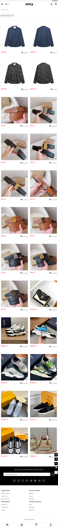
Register (31, 493)
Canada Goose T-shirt (7, 15)
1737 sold (53, 126)
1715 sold (24, 310)
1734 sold (53, 346)
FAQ (30, 504)
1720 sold (53, 420)
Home (3, 10)
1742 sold (53, 383)
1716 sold (53, 236)
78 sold (24, 52)
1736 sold (53, 163)
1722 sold (24, 273)
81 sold (54, 89)
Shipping (31, 507)
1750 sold (24, 420)
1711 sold (24, 199)
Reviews (31, 499)
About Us (4, 504)
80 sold (24, 89)
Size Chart (4, 496)
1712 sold (24, 126)
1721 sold (24, 236)
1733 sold (24, 383)
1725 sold (53, 199)
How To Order (5, 499)
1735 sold (24, 457)
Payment (31, 510)
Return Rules (5, 493)
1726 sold (24, 346)
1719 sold (53, 310)
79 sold (53, 52)
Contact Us (4, 507)
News (3, 510)
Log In (31, 496)
